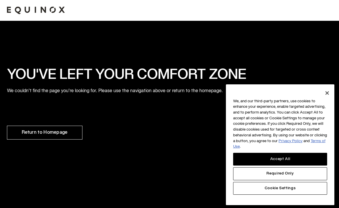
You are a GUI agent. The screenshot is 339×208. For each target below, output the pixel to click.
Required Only (280, 173)
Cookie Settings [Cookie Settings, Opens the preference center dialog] (280, 188)
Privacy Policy (291, 141)
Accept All (280, 159)
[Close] (327, 93)
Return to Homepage (45, 133)
